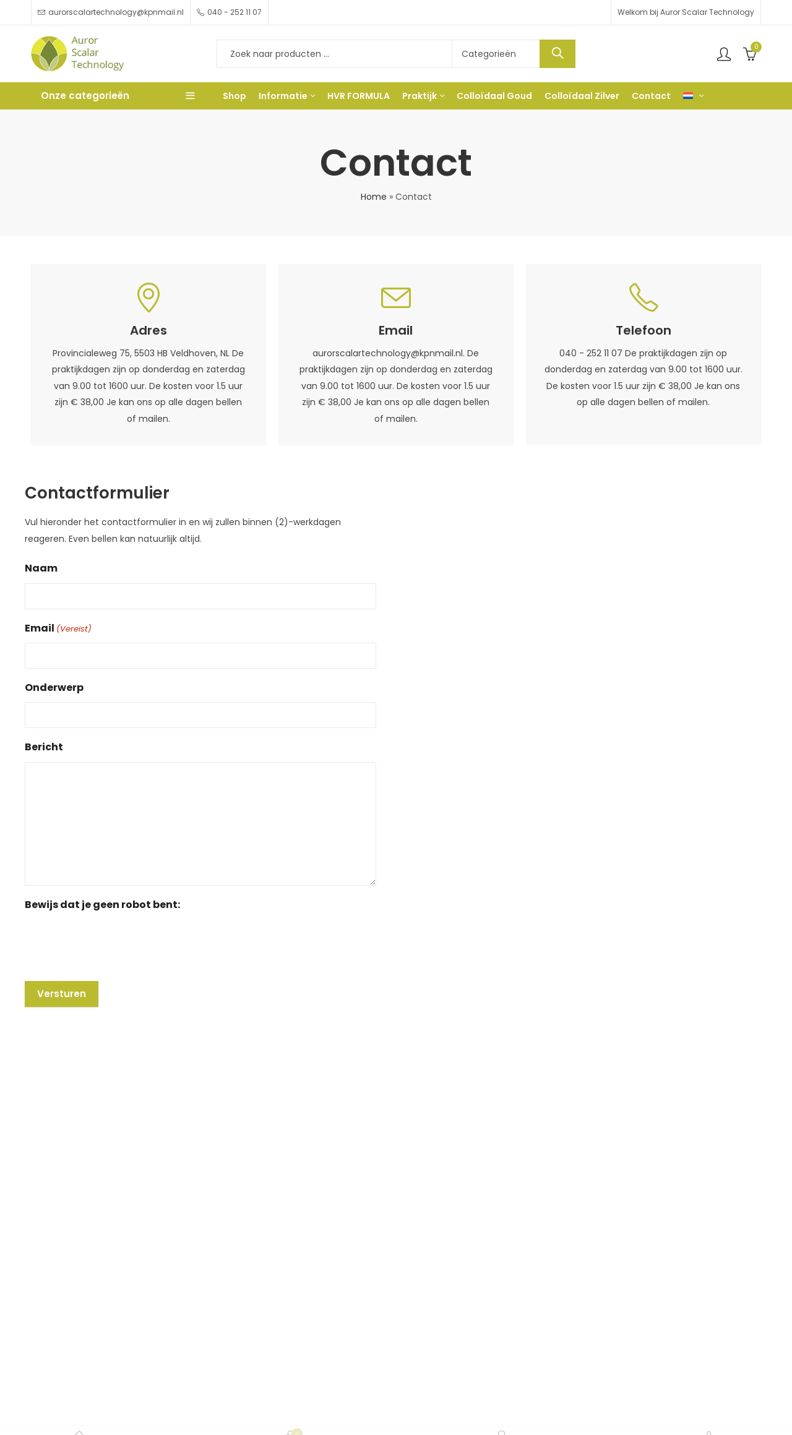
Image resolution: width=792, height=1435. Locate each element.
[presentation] (119, 943)
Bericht (44, 747)
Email (58, 629)
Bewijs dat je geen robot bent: (102, 904)
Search (557, 54)
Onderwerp (54, 687)
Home (374, 197)
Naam (41, 568)
